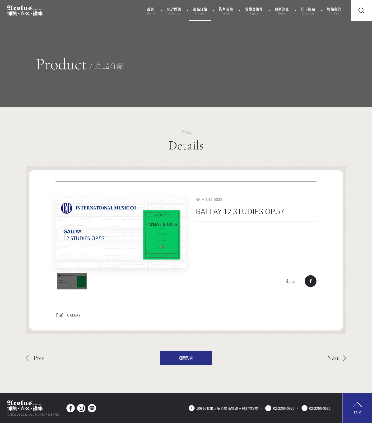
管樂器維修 (254, 10)
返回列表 (186, 357)
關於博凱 (174, 10)
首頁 (151, 10)
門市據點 (308, 10)
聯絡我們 (334, 10)
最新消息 (282, 10)
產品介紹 (200, 10)
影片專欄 (226, 10)
